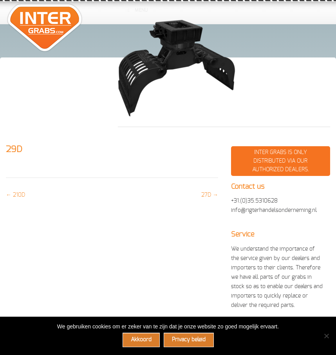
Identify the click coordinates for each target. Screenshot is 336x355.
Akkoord (141, 339)
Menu (137, 10)
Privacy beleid (189, 339)
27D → (209, 195)
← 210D (15, 195)
